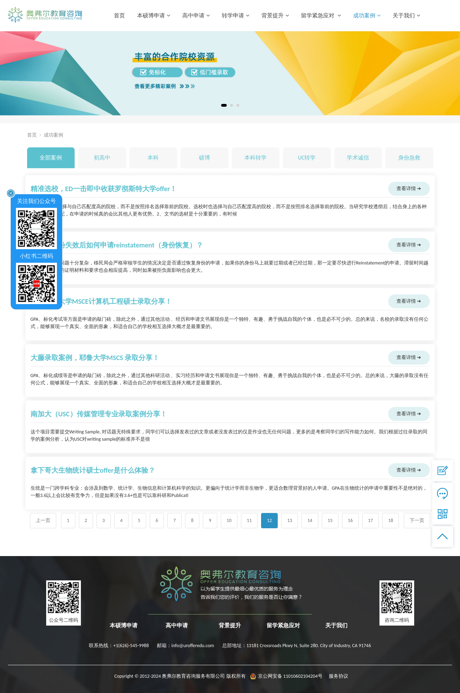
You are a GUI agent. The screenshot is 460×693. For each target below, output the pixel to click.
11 (249, 520)
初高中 (102, 157)
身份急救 (409, 157)
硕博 (204, 157)
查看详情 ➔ (408, 188)
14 (309, 520)
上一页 (43, 520)
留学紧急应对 (321, 15)
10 (229, 520)
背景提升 (275, 15)
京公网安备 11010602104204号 (290, 676)
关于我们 (406, 15)
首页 (119, 15)
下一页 (417, 520)
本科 (153, 157)
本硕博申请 (153, 15)
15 (330, 520)
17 (370, 520)
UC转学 (307, 157)
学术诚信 (358, 157)
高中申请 (196, 15)
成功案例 (366, 15)
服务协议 (338, 676)
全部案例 (51, 157)
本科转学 (255, 157)
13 (289, 520)
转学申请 (235, 15)
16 (350, 520)
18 (390, 520)
